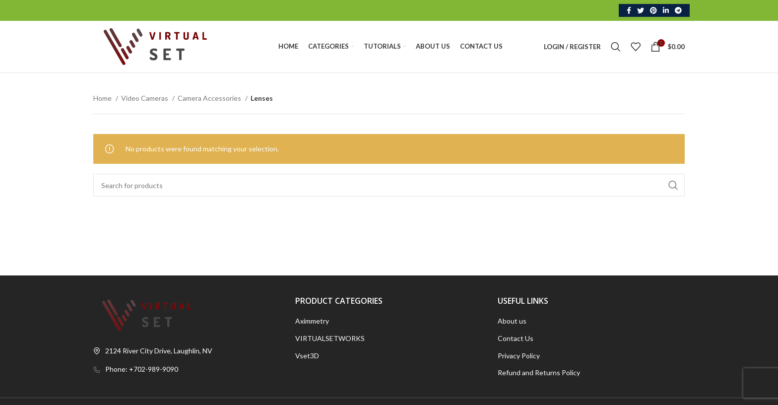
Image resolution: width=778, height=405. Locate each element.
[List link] (186, 369)
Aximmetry (312, 321)
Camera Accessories (210, 98)
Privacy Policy (519, 355)
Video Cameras (145, 98)
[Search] (616, 47)
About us (512, 321)
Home (103, 98)
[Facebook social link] (629, 10)
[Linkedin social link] (666, 10)
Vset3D (307, 355)
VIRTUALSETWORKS (330, 338)
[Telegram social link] (678, 10)
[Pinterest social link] (653, 10)
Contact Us (515, 338)
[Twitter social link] (640, 10)
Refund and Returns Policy (539, 372)
